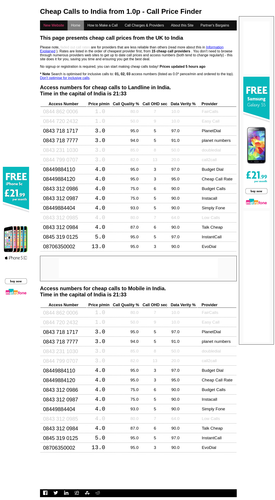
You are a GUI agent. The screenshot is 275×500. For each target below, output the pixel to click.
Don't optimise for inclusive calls (64, 78)
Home (75, 25)
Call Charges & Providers (144, 25)
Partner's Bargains (214, 25)
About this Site (182, 25)
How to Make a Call (102, 25)
